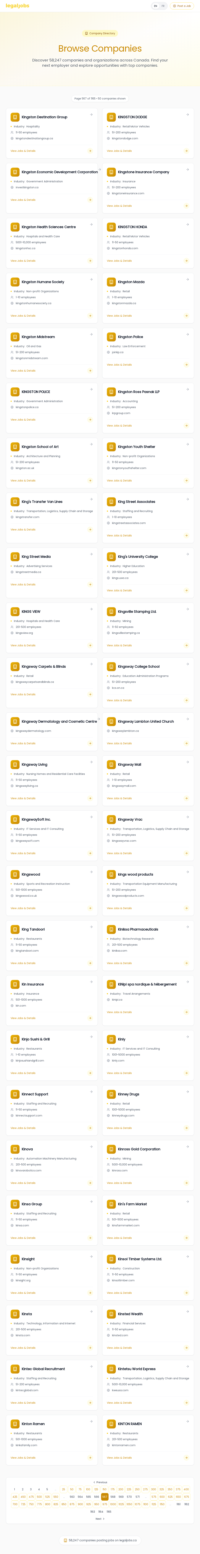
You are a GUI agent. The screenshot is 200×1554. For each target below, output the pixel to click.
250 (137, 1489)
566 (96, 1497)
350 (170, 1489)
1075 (137, 1504)
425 (14, 1497)
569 (121, 1497)
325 (161, 1489)
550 (56, 1497)
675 (186, 1497)
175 (113, 1489)
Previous (100, 1482)
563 (72, 1497)
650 (178, 1497)
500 (39, 1497)
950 (96, 1504)
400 (186, 1489)
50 (71, 1489)
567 (104, 1497)
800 (47, 1504)
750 (31, 1504)
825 (56, 1504)
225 (129, 1489)
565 (88, 1497)
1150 (162, 1504)
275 (145, 1489)
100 (88, 1489)
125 (96, 1489)
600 (162, 1497)
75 (80, 1489)
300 (153, 1489)
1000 (113, 1504)
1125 (154, 1504)
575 (154, 1497)
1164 (100, 1512)
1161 (178, 1504)
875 (72, 1504)
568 (113, 1497)
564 (80, 1497)
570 (129, 1497)
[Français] (159, 6)
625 (170, 1497)
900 (80, 1504)
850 (64, 1504)
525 (47, 1497)
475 (31, 1497)
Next (100, 1519)
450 (23, 1497)
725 (23, 1504)
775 (39, 1504)
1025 (121, 1504)
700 (14, 1504)
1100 (145, 1504)
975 (104, 1504)
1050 (129, 1504)
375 (178, 1489)
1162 (186, 1504)
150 (105, 1489)
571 (138, 1497)
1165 (109, 1512)
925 (88, 1504)
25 (63, 1489)
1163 (92, 1512)
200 (120, 1489)
